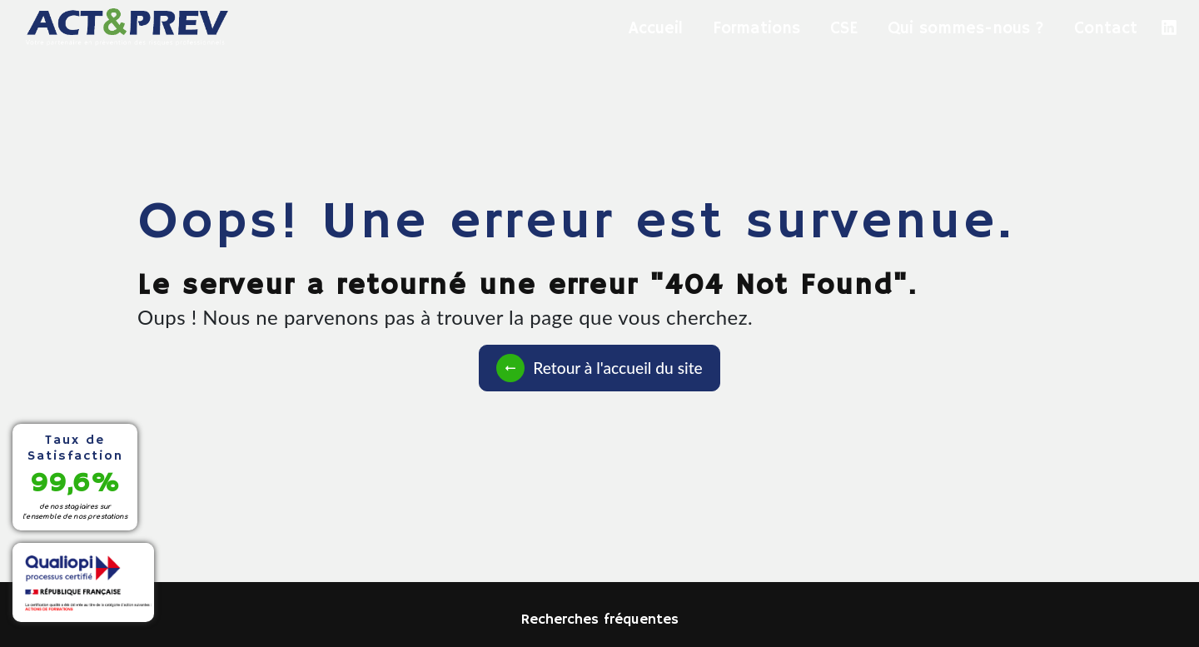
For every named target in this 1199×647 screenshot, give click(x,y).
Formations (756, 28)
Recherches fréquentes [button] (600, 619)
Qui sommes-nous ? (966, 28)
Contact (1105, 28)
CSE (844, 28)
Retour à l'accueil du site (599, 368)
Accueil (656, 28)
